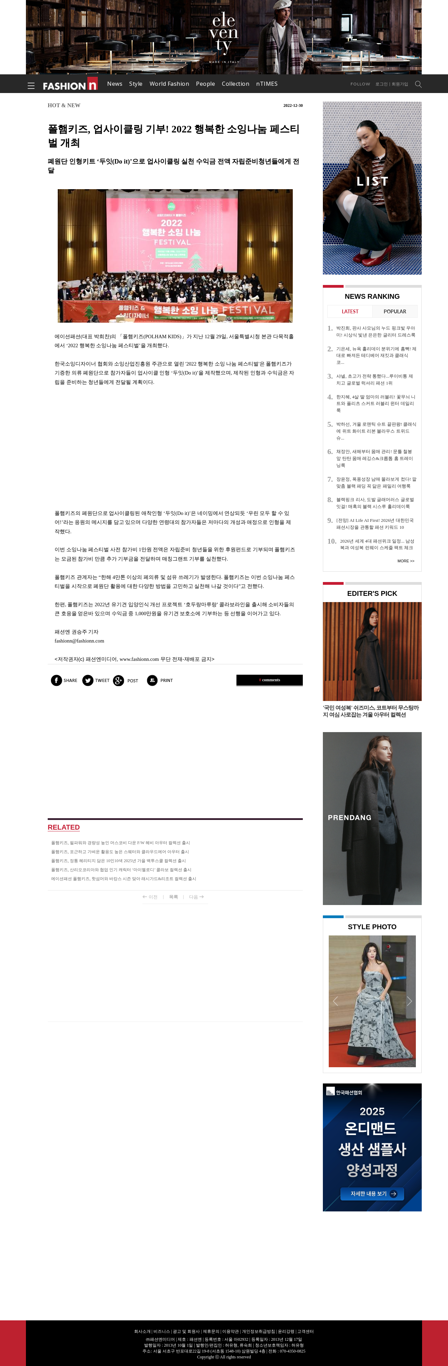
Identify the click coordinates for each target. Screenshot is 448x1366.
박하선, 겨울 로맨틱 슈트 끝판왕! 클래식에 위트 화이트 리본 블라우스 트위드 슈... (376, 431)
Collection (235, 83)
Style (136, 83)
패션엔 (71, 84)
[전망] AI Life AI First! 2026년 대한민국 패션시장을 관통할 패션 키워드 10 (375, 524)
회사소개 (142, 1331)
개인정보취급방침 (258, 1331)
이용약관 (230, 1331)
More (403, 561)
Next (409, 1000)
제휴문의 (211, 1331)
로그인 (381, 84)
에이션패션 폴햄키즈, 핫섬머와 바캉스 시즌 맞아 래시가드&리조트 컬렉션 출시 (123, 878)
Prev (336, 1000)
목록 (173, 896)
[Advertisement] (175, 447)
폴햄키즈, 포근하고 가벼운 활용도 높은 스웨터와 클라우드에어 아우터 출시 (120, 851)
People (205, 83)
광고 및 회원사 (186, 1331)
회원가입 (400, 84)
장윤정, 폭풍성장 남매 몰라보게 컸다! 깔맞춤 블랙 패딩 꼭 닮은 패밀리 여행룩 (376, 483)
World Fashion (169, 83)
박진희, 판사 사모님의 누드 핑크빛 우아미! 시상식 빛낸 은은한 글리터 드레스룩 (376, 331)
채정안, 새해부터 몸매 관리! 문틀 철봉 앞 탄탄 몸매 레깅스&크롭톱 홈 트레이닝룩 (374, 458)
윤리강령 (286, 1331)
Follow (360, 83)
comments (269, 679)
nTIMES (267, 83)
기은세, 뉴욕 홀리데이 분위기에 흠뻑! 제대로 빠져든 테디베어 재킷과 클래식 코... (376, 355)
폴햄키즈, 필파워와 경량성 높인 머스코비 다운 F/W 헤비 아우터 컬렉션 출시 (120, 842)
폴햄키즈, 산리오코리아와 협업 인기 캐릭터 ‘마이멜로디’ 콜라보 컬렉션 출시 (121, 869)
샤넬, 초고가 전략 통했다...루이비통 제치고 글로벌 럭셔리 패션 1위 (374, 379)
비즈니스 (161, 1331)
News (114, 83)
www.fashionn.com (139, 659)
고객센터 (305, 1331)
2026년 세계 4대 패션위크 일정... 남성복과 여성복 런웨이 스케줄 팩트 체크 (377, 544)
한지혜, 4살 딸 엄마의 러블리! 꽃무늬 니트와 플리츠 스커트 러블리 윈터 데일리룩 (376, 403)
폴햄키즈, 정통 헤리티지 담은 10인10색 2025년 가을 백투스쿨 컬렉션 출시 (118, 860)
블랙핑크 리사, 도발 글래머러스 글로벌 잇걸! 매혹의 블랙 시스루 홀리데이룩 (375, 503)
